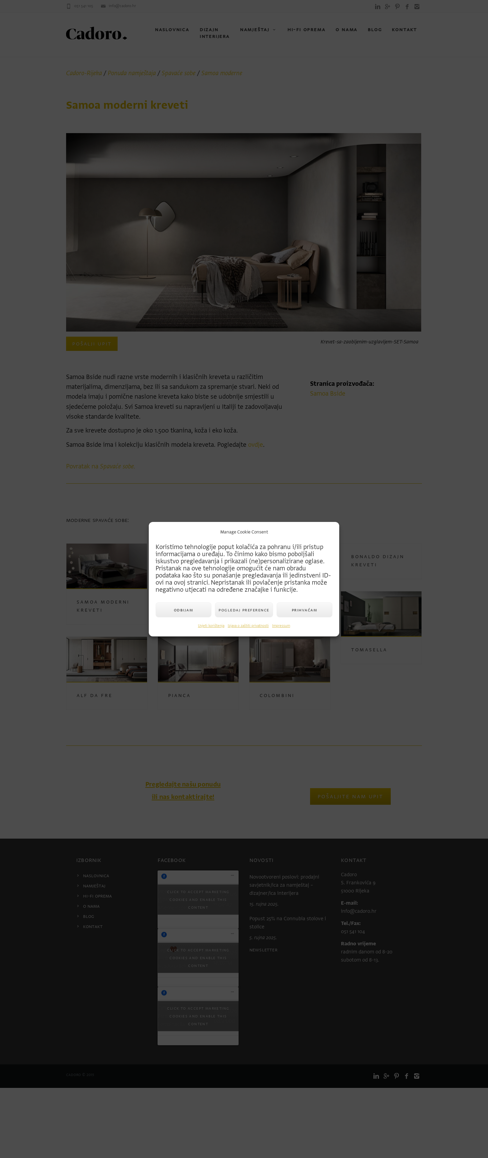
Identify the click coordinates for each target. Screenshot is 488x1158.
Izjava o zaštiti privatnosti (248, 626)
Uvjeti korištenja (211, 626)
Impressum (281, 626)
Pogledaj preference (244, 610)
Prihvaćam (305, 610)
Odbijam (184, 610)
